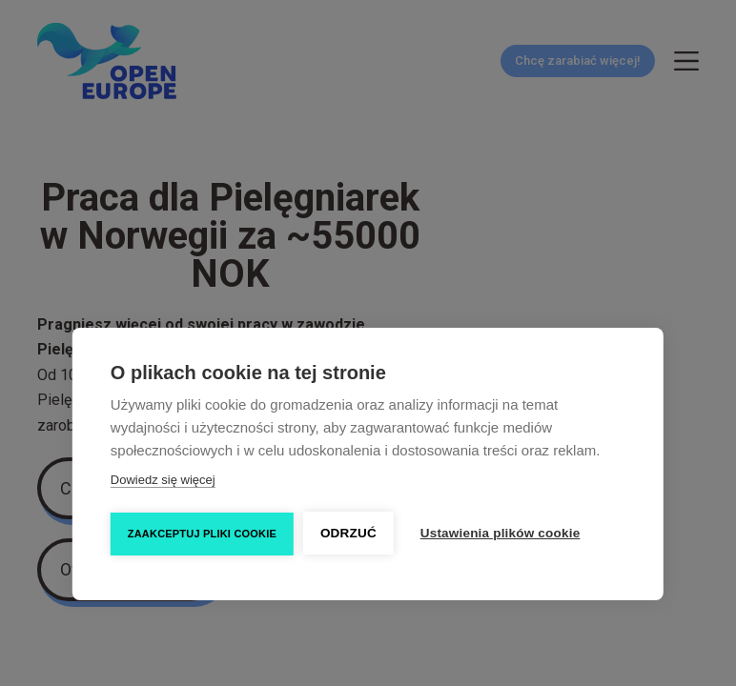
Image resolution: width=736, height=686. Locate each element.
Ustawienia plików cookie (500, 533)
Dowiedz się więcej (163, 480)
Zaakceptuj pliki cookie (202, 533)
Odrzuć (348, 533)
